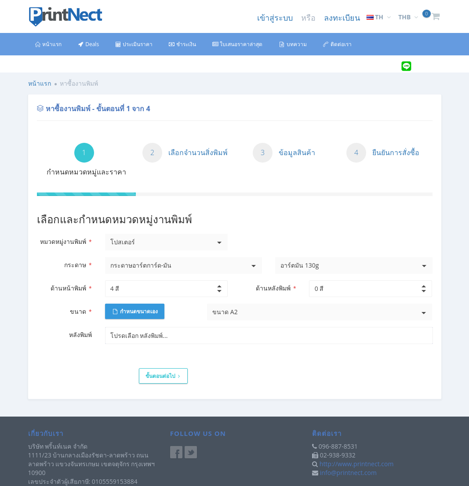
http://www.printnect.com (357, 464)
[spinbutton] (158, 289)
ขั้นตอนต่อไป (162, 376)
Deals (88, 44)
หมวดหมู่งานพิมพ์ (65, 241)
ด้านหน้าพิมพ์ (71, 288)
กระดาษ (77, 265)
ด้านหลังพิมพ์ (276, 288)
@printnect (429, 66)
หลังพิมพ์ (80, 334)
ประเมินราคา (134, 44)
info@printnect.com (348, 472)
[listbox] (166, 242)
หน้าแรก (48, 44)
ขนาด (80, 311)
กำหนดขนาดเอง (135, 311)
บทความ (292, 44)
